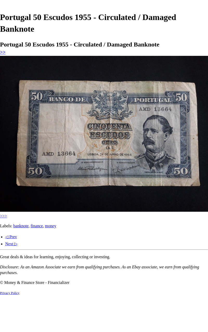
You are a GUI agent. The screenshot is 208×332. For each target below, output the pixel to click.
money (50, 226)
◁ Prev (11, 237)
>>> (3, 216)
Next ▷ (11, 244)
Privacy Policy (10, 293)
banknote (21, 226)
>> (2, 52)
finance (37, 226)
